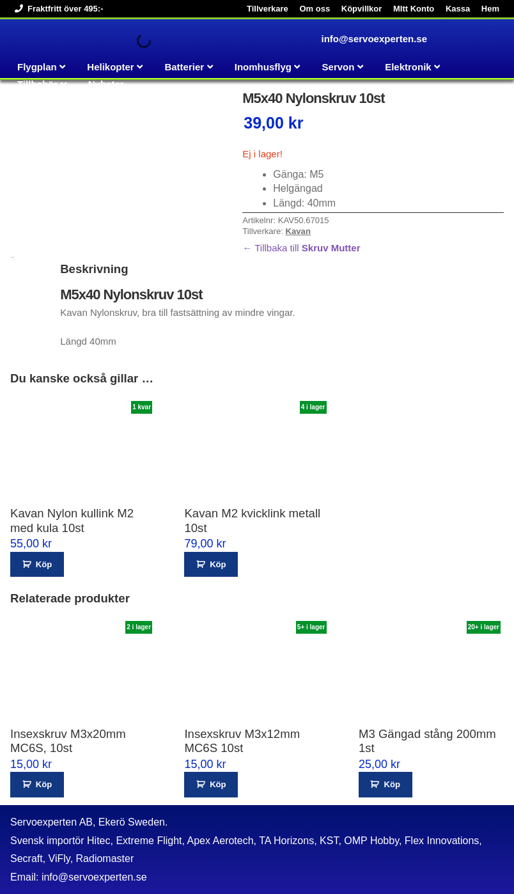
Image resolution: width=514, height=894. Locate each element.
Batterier (184, 66)
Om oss (314, 8)
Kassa (458, 8)
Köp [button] (44, 564)
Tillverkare (267, 8)
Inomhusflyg (263, 66)
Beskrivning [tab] (12, 257)
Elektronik (408, 66)
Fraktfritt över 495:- (56, 8)
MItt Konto (413, 8)
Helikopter (110, 66)
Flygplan (37, 66)
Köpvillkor (361, 8)
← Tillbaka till (301, 247)
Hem (490, 8)
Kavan (298, 231)
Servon (338, 66)
